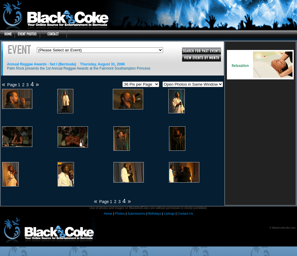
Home (108, 213)
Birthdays (154, 213)
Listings (169, 213)
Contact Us (185, 213)
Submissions (136, 213)
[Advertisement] (260, 128)
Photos (120, 213)
